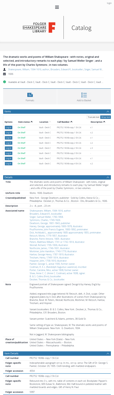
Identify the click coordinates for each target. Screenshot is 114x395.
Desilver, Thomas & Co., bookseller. (47, 279)
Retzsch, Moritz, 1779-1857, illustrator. (49, 235)
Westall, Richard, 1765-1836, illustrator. (49, 245)
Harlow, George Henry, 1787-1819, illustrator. (52, 254)
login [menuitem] (109, 3)
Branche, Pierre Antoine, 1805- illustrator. (50, 238)
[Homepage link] (57, 26)
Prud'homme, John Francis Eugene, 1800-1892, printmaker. (59, 229)
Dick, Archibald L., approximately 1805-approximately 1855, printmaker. (65, 232)
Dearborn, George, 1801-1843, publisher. (50, 223)
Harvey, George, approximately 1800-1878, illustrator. (56, 226)
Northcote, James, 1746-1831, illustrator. (50, 248)
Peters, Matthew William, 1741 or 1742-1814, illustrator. (57, 241)
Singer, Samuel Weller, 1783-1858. (46, 216)
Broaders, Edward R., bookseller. (67, 69)
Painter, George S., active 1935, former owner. (52, 263)
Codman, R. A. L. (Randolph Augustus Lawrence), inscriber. (58, 266)
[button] (30, 96)
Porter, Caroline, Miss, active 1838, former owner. (54, 270)
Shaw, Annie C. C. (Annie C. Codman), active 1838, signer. (57, 273)
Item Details (11, 353)
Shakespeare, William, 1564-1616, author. (29, 69)
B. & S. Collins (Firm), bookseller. (45, 276)
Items (7, 111)
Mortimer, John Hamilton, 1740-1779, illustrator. (53, 251)
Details (8, 177)
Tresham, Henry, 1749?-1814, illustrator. (49, 257)
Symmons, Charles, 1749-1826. (45, 220)
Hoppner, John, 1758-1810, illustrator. (48, 260)
